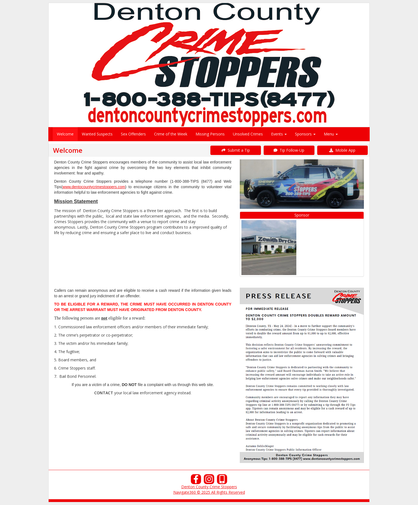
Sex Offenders (133, 134)
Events (279, 134)
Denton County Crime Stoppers (209, 486)
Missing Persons (210, 134)
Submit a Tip (236, 150)
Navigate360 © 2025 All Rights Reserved (209, 492)
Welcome (65, 134)
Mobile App (342, 150)
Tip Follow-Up (289, 150)
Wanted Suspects (97, 134)
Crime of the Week (170, 134)
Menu (331, 134)
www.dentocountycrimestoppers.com (94, 187)
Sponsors (305, 134)
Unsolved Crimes (248, 134)
